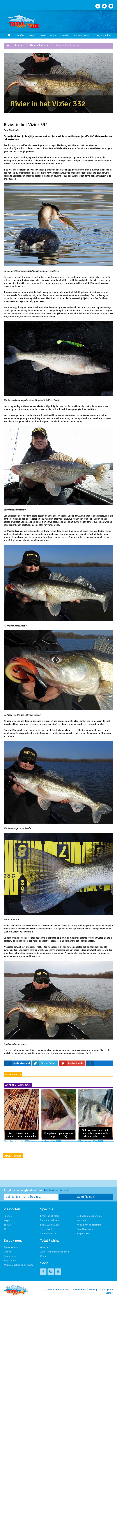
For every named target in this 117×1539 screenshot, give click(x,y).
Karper (31, 35)
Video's (7, 1251)
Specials (64, 35)
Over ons (45, 1247)
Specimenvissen (48, 1233)
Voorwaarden (79, 1289)
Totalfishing (63, 1289)
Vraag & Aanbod (102, 35)
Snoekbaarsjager (86, 1229)
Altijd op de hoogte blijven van (36, 1190)
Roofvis (20, 35)
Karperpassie (83, 1233)
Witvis (53, 35)
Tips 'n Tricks (46, 1229)
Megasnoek (10, 1260)
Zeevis (42, 35)
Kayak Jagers (10, 1256)
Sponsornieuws (12, 1247)
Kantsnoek (82, 1220)
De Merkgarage (106, 1289)
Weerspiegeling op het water (19, 1264)
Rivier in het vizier (40, 45)
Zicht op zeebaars (49, 1220)
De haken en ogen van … (89, 1215)
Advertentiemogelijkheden (54, 1251)
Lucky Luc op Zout (49, 1224)
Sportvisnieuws (81, 35)
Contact (44, 1256)
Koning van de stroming (89, 1224)
